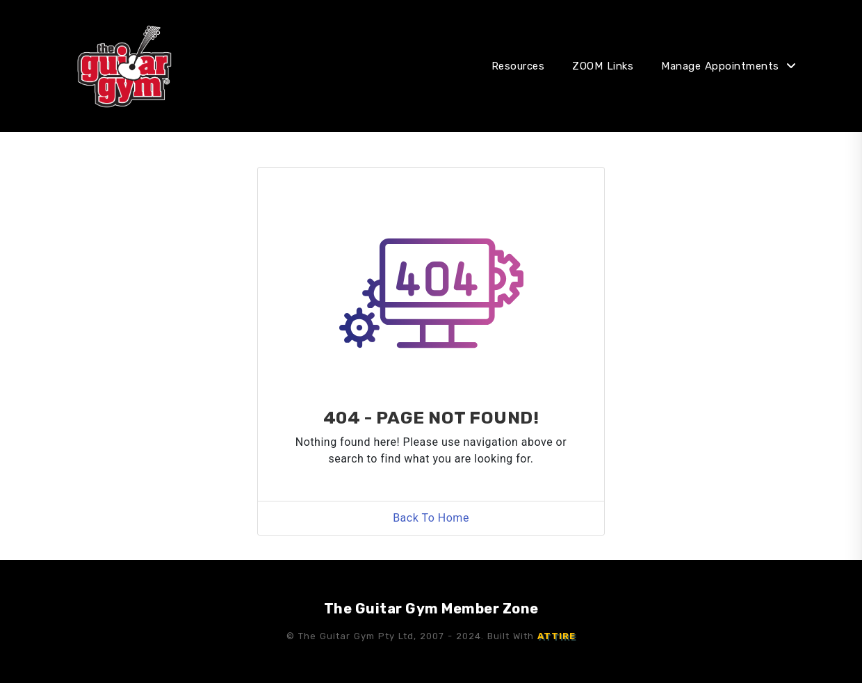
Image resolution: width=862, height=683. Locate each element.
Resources (518, 66)
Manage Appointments (720, 66)
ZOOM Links (602, 66)
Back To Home (431, 517)
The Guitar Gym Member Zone (431, 608)
